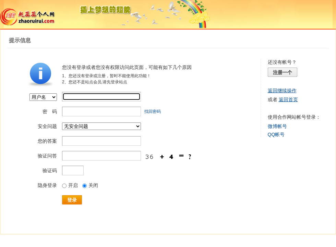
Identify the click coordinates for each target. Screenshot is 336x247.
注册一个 (282, 72)
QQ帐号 (276, 134)
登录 (72, 200)
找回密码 (152, 111)
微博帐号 (277, 126)
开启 (70, 185)
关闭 (90, 185)
